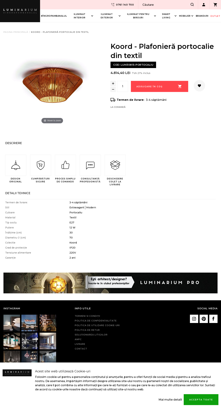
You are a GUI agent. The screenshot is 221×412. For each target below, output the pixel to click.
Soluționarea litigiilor (91, 334)
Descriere (13, 143)
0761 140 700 (122, 4)
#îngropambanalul (54, 16)
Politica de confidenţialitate (96, 320)
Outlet (215, 16)
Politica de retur (87, 330)
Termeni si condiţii (87, 316)
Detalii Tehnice (17, 193)
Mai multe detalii (170, 399)
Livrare (80, 344)
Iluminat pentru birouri (138, 16)
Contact (81, 348)
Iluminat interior (79, 16)
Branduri (202, 16)
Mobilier (185, 16)
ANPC (78, 339)
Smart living (166, 16)
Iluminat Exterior (107, 16)
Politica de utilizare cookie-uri (97, 325)
